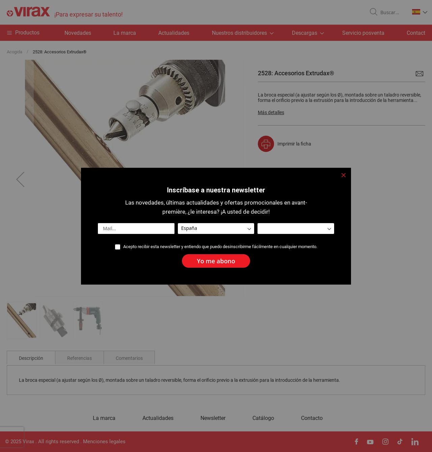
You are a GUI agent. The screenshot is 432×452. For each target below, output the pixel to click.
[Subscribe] (216, 261)
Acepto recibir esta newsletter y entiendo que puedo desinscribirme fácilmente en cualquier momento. (220, 246)
